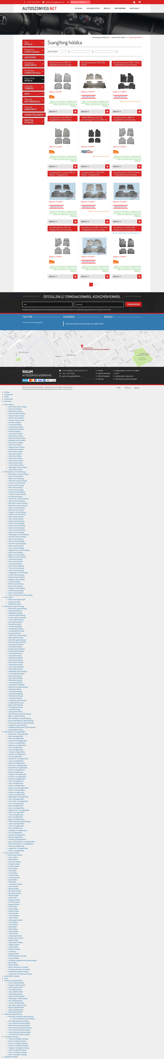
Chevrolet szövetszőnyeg (17, 481)
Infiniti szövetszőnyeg (16, 575)
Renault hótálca (13, 904)
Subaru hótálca (13, 911)
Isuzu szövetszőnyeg (16, 570)
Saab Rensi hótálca (15, 454)
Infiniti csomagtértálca (16, 846)
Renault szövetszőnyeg (16, 514)
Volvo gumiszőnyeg (15, 669)
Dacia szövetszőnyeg (16, 485)
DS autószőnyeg (14, 582)
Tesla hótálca (13, 933)
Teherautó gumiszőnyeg (13, 1014)
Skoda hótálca (13, 909)
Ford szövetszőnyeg (15, 490)
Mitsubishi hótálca (14, 893)
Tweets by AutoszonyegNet (32, 322)
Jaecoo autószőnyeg (15, 593)
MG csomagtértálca (15, 828)
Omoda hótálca (13, 958)
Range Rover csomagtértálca (18, 810)
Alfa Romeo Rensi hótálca (17, 407)
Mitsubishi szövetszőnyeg (17, 505)
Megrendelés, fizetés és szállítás (127, 370)
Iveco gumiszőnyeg (15, 682)
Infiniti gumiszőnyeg (15, 696)
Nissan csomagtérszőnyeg (18, 1043)
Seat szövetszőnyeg (15, 519)
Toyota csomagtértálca (16, 794)
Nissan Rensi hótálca (15, 443)
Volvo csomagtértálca (16, 799)
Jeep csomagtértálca (15, 806)
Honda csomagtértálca (16, 752)
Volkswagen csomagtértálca (18, 797)
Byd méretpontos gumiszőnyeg (19, 718)
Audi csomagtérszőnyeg (17, 1041)
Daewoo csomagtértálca (17, 745)
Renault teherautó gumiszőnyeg (19, 1028)
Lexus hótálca (13, 886)
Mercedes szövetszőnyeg (17, 503)
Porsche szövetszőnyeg (17, 543)
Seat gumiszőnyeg (15, 655)
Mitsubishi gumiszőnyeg (17, 642)
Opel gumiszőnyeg (15, 646)
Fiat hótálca (12, 871)
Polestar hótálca (14, 949)
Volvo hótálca (13, 918)
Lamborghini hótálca (15, 942)
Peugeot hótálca (14, 900)
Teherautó (33, 100)
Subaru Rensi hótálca (15, 460)
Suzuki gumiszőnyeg (15, 664)
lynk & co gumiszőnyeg (16, 716)
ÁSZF (117, 373)
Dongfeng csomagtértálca (17, 830)
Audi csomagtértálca (15, 736)
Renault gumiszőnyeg (16, 651)
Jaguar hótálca (13, 940)
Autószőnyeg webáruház (100, 37)
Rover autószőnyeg (15, 561)
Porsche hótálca (14, 902)
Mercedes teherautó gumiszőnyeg (20, 1016)
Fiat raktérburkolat (15, 989)
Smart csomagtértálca (16, 812)
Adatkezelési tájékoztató (124, 376)
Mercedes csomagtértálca (17, 765)
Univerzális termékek (11, 976)
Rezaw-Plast (33, 79)
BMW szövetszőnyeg (16, 478)
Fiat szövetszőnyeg (15, 487)
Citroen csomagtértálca (16, 743)
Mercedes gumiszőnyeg (17, 640)
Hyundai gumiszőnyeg (16, 631)
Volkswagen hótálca (15, 920)
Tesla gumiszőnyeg (15, 707)
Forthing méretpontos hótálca (19, 969)
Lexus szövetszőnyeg (16, 541)
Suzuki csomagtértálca (16, 792)
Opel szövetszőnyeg (15, 510)
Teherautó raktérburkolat (13, 980)
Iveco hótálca (13, 922)
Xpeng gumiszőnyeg (15, 729)
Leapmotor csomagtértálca (18, 848)
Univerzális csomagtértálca (18, 801)
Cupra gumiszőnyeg (15, 711)
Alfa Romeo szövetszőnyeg (18, 474)
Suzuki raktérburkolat (15, 1010)
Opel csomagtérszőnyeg (17, 1050)
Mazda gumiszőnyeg (15, 637)
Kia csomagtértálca (15, 756)
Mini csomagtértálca (15, 817)
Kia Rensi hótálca (14, 431)
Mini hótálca (12, 927)
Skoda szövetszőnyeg (16, 521)
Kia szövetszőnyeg (15, 496)
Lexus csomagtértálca (16, 808)
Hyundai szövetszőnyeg (17, 494)
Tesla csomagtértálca (16, 826)
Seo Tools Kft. (67, 389)
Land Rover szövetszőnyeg (18, 499)
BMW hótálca (13, 859)
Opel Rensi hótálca (15, 445)
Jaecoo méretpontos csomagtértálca (21, 842)
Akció (6, 978)
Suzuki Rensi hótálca (15, 463)
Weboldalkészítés (28, 389)
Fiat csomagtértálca (15, 747)
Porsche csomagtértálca (17, 777)
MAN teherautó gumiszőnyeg (18, 1025)
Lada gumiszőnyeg (15, 698)
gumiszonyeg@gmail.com (69, 376)
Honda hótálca (13, 875)
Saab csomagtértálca (15, 781)
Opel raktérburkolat (15, 994)
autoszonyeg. (39, 8)
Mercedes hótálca (14, 891)
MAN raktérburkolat (15, 1012)
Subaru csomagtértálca (16, 790)
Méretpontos (33, 50)
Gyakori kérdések (103, 373)
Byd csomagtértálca (15, 837)
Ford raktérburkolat (15, 1001)
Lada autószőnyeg (15, 564)
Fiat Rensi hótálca (14, 422)
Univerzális (33, 87)
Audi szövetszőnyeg (15, 476)
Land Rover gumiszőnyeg (17, 635)
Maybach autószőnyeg (16, 579)
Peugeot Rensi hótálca (16, 447)
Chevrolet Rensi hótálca (16, 413)
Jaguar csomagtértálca (16, 819)
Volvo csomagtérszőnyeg (17, 1052)
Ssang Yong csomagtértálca (18, 788)
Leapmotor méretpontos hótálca (20, 974)
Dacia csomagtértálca (16, 803)
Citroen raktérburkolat (16, 983)
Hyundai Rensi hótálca (16, 429)
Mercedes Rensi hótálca (17, 438)
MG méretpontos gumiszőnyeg (19, 714)
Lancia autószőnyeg (15, 559)
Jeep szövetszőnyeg (15, 539)
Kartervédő (8, 597)
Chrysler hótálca (14, 864)
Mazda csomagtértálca (16, 763)
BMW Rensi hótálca (15, 411)
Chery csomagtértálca (16, 851)
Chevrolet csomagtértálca (17, 741)
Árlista (107, 8)
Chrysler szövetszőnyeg (17, 537)
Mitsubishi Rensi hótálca (17, 440)
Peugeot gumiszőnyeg (16, 649)
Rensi (33, 43)
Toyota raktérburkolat (16, 1003)
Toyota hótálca (13, 916)
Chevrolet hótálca (14, 862)
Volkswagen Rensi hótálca (17, 467)
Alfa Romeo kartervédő (16, 599)
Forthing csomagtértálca (17, 839)
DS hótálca (12, 951)
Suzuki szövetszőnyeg (16, 528)
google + (137, 388)
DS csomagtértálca (15, 833)
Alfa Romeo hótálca (15, 855)
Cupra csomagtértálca (16, 824)
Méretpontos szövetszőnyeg (14, 472)
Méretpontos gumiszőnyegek (126, 379)
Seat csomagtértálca (15, 783)
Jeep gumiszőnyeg (15, 676)
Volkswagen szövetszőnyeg (18, 534)
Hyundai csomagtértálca (17, 754)
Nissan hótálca (13, 895)
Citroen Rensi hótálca (16, 418)
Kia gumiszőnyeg (14, 633)
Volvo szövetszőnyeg (16, 532)
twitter (119, 388)
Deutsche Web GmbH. (55, 389)
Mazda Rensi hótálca (15, 436)
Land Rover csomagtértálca (18, 759)
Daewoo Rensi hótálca (16, 420)
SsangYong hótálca (15, 936)
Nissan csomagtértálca (16, 770)
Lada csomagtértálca (15, 761)
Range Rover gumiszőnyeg (18, 687)
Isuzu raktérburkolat (15, 992)
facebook (128, 388)
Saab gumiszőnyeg (15, 653)
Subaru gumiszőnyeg (15, 662)
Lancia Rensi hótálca (15, 434)
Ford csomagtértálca (15, 750)
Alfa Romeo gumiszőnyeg (17, 608)
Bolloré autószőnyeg (15, 584)
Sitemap (100, 379)
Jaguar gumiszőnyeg (15, 705)
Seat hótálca (12, 907)
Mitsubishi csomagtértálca (17, 768)
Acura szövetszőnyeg (16, 566)
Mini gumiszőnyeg (14, 689)
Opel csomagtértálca (15, 772)
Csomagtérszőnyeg (11, 1037)
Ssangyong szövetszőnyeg (18, 573)
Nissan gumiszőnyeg (15, 644)
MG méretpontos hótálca (17, 956)
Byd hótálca (12, 963)
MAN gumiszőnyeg (15, 680)
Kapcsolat (135, 8)
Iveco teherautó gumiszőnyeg (19, 1023)
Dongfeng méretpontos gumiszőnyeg (22, 727)
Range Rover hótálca (15, 938)
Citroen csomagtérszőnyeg (18, 1045)
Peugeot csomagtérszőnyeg (18, 1048)
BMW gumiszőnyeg (15, 613)
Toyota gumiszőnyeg (16, 667)
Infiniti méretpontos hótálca (18, 971)
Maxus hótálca (13, 965)
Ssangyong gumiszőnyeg (17, 700)
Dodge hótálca (13, 954)
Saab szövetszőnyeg (15, 517)
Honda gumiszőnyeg (15, 629)
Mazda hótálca (13, 889)
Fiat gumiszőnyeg (14, 624)
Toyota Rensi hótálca (16, 465)
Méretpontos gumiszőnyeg (14, 606)
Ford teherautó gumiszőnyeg (18, 1034)
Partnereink (120, 8)
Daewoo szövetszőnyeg (17, 557)
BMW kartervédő (14, 604)
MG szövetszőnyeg (15, 586)
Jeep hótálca (12, 880)
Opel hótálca (12, 898)
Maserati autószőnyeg (16, 577)
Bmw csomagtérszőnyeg (17, 1054)
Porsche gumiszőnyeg (16, 673)
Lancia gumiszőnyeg (15, 694)
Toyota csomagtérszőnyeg (18, 1039)
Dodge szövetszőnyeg (16, 588)
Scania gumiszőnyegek (16, 685)
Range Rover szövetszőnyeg (18, 550)
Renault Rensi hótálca (16, 449)
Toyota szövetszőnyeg (16, 530)
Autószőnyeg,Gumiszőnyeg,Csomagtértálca (84, 323)
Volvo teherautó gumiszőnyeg (19, 1030)
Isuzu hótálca (13, 924)
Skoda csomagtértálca (16, 785)
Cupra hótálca (13, 947)
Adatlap (52, 112)
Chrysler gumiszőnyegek (17, 617)
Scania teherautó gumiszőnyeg (19, 821)
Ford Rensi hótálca (15, 425)
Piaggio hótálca (13, 945)
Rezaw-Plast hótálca (119, 37)
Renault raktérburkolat (16, 996)
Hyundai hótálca (14, 877)
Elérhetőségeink (103, 376)
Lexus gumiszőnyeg (15, 678)
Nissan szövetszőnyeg (16, 508)
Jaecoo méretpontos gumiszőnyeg (20, 720)
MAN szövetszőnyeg (15, 546)
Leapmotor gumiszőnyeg (17, 725)
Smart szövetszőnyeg (16, 523)
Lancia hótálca (13, 931)
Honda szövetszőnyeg (16, 492)
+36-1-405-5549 (66, 373)
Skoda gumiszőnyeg (15, 658)
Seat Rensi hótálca (15, 456)
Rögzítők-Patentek (11, 1057)
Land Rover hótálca (15, 884)
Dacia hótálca (13, 868)
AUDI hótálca (13, 857)
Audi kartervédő (14, 602)
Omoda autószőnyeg (16, 591)
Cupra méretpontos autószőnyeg (20, 595)
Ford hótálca (12, 873)
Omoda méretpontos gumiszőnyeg (21, 723)
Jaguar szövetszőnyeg (16, 555)
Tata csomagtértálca (15, 815)
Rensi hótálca (9, 404)
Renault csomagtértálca (16, 779)
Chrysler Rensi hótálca (16, 416)
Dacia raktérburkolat (15, 987)
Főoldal (78, 8)
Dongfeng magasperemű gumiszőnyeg (22, 960)
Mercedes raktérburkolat (17, 1005)
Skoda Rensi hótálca (15, 458)
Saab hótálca (12, 929)
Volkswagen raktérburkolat (18, 998)
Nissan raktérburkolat (16, 1007)
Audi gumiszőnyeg (14, 611)
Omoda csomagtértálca (16, 835)
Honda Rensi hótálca (15, 427)
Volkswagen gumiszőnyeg (17, 671)
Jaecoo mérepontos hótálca (18, 967)
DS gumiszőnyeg (14, 709)
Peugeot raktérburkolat (16, 985)
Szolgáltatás (92, 8)
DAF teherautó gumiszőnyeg (18, 1021)
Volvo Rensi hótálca (15, 469)
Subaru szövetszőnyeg (16, 525)
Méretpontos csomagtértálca (14, 732)
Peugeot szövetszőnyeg (17, 512)
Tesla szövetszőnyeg (16, 568)
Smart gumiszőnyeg (15, 660)
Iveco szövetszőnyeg (16, 548)
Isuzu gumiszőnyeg (15, 691)
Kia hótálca (12, 882)
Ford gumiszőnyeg (15, 626)
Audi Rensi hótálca (14, 409)
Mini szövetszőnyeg (15, 552)
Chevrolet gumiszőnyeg (16, 615)
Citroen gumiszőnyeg (16, 620)
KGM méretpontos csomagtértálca (21, 844)
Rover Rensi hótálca (15, 451)
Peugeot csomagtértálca (17, 774)
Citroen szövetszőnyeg (16, 483)
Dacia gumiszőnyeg (15, 622)
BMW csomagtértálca (16, 738)
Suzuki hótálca (13, 913)
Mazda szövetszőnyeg (16, 501)
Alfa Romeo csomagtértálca (18, 734)
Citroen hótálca (13, 866)
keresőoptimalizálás (40, 389)
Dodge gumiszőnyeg (15, 703)
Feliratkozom (133, 304)
